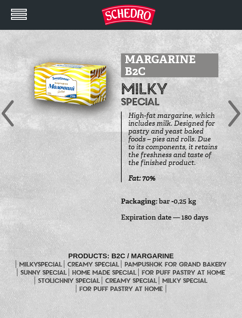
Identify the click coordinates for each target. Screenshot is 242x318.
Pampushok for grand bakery (175, 264)
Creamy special (93, 264)
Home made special (104, 272)
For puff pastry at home (183, 272)
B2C (118, 256)
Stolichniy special (69, 280)
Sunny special (43, 272)
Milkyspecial (40, 264)
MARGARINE (152, 256)
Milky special (184, 280)
